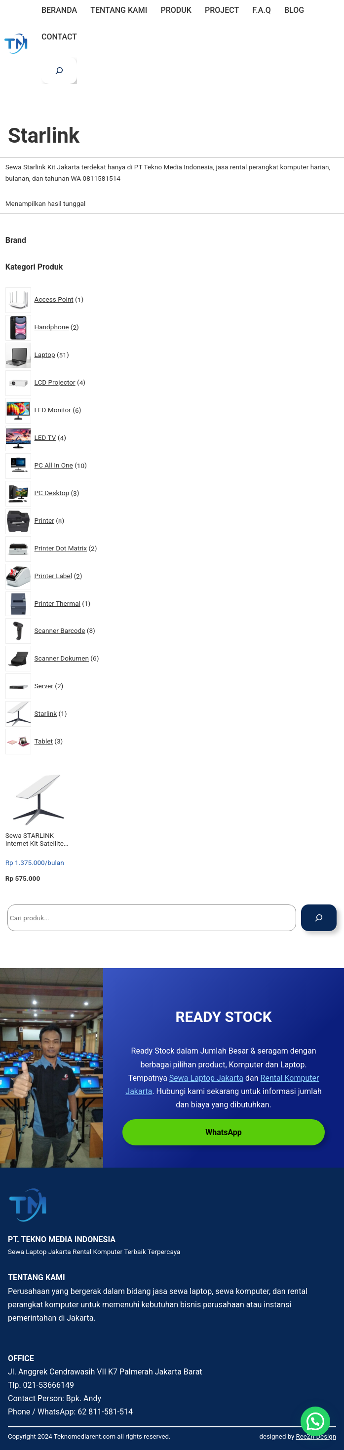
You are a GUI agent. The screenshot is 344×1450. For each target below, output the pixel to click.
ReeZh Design (316, 1436)
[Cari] (319, 917)
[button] (315, 1421)
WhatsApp (223, 1132)
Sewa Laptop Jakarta (206, 1078)
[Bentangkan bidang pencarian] (59, 70)
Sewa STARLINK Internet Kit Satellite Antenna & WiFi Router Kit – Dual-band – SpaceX (38, 839)
